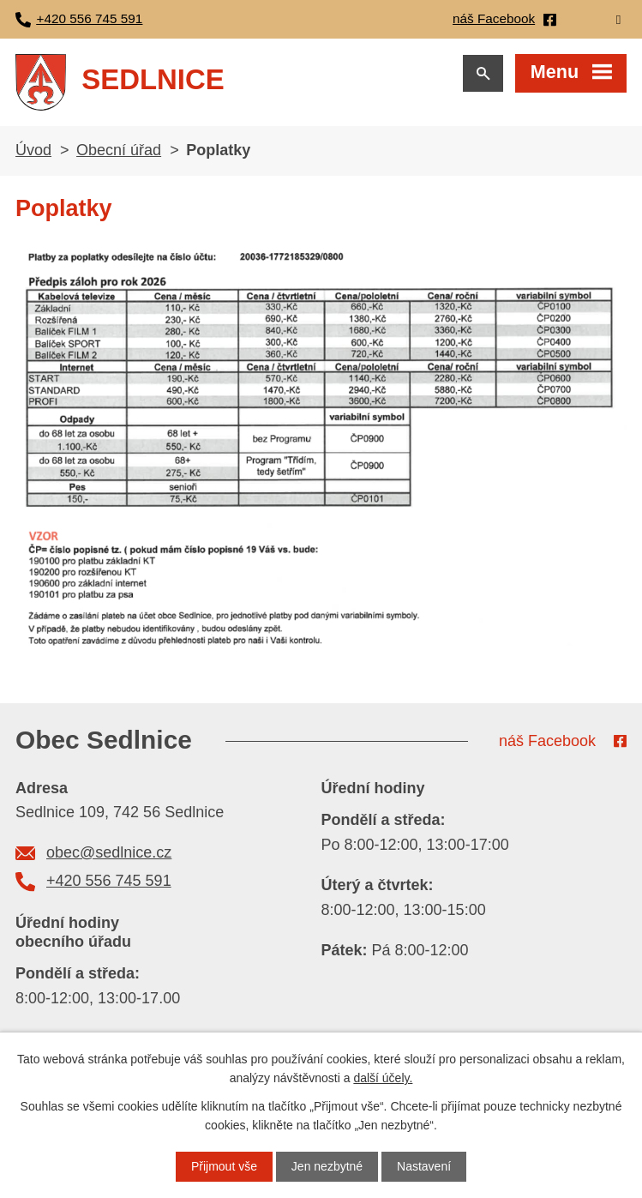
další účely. (382, 1078)
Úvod (33, 150)
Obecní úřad (118, 150)
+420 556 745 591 (108, 880)
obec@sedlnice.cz (108, 852)
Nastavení (424, 1166)
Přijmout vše (224, 1166)
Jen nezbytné (327, 1166)
